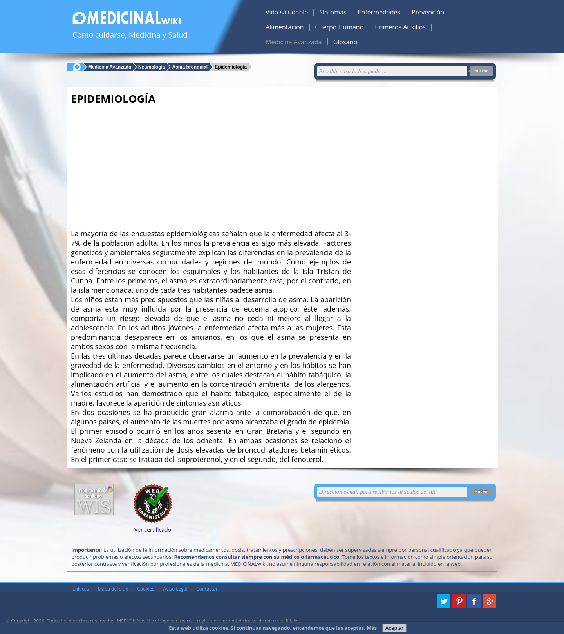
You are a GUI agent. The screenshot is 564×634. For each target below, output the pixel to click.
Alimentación (285, 27)
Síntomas (332, 12)
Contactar (207, 588)
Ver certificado (152, 529)
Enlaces (80, 588)
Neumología (151, 67)
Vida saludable (287, 12)
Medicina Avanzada (294, 42)
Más (372, 627)
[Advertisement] (211, 164)
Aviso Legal (175, 588)
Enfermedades (379, 12)
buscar (481, 71)
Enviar (481, 491)
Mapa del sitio (113, 588)
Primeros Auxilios (400, 27)
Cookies (145, 588)
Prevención (428, 12)
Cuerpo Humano (339, 27)
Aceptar (394, 628)
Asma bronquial (190, 67)
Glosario (345, 42)
